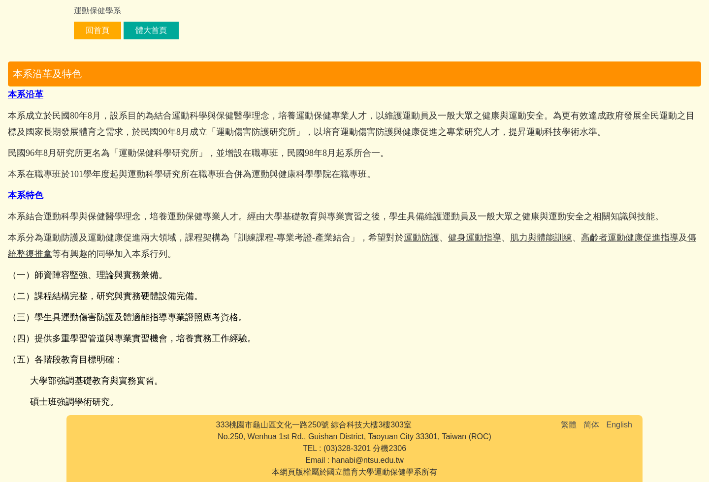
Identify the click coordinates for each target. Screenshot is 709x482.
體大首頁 (151, 30)
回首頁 (97, 30)
